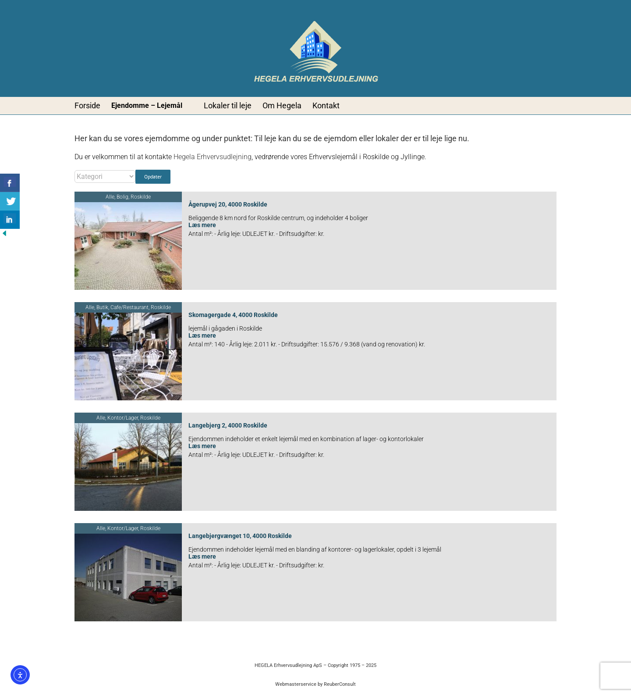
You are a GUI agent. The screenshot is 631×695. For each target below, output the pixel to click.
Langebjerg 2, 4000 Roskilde (227, 425)
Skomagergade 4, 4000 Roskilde (233, 314)
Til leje (266, 138)
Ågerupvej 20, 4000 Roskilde (227, 204)
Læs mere (202, 224)
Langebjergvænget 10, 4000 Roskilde (240, 535)
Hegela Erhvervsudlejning (213, 157)
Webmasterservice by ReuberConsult (315, 684)
